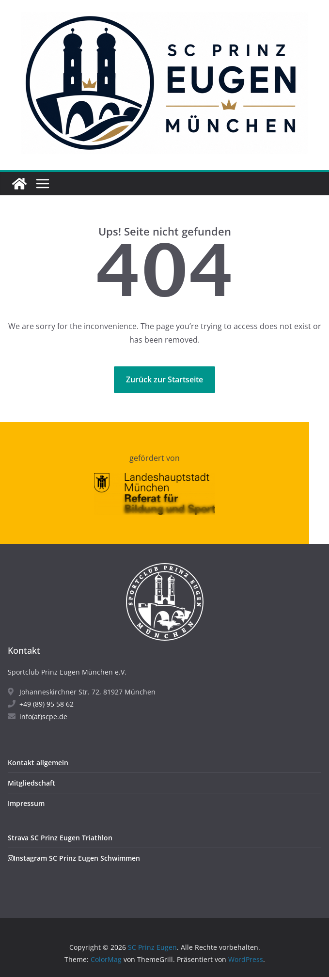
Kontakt (24, 650)
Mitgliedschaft (31, 783)
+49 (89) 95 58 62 (41, 704)
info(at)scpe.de (37, 716)
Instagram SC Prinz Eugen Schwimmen (74, 858)
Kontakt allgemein (38, 762)
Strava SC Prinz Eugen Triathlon (60, 837)
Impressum (26, 803)
